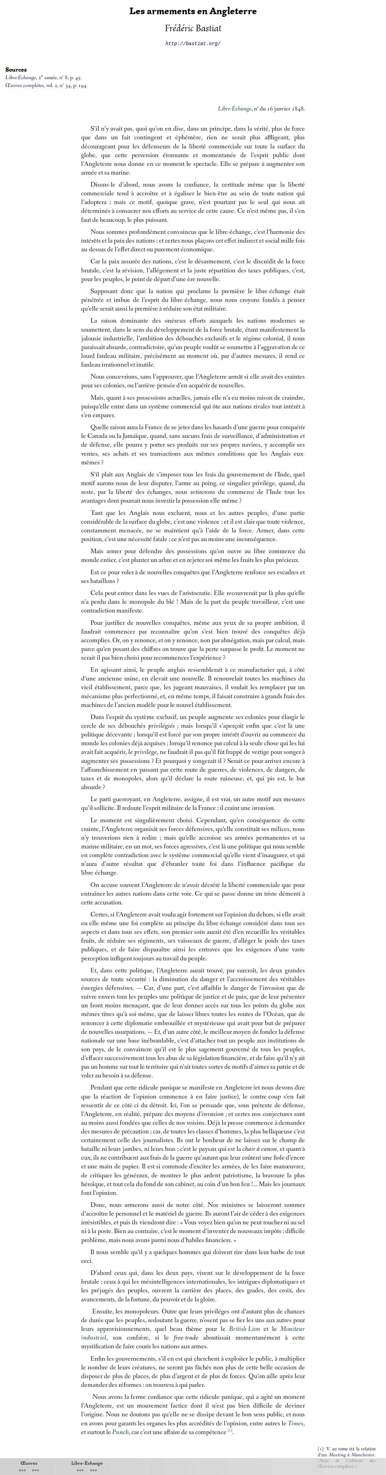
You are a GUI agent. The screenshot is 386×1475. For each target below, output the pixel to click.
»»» (35, 1470)
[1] (320, 1449)
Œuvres (29, 1463)
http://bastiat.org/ (193, 43)
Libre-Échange (87, 1463)
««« (22, 1470)
